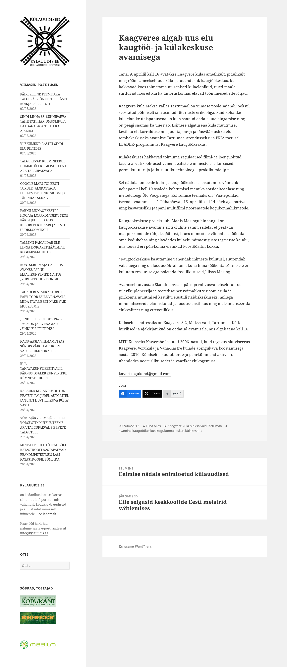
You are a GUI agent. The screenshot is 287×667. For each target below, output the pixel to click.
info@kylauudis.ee (34, 533)
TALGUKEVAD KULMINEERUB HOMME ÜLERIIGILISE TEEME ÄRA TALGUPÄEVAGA (43, 166)
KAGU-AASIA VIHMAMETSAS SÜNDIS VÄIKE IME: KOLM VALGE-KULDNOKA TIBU (42, 346)
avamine (125, 430)
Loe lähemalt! (46, 514)
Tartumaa (214, 426)
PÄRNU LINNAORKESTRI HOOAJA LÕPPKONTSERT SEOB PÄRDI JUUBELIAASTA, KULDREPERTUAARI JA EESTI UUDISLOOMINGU (44, 220)
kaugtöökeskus (144, 430)
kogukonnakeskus (170, 430)
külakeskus (193, 430)
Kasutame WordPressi (135, 546)
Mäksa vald (198, 426)
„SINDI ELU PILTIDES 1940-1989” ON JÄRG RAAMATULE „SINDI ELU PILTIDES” (41, 324)
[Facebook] (130, 394)
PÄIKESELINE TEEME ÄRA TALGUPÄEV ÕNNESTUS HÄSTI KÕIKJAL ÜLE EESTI (43, 99)
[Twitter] (152, 394)
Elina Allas (153, 426)
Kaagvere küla (178, 426)
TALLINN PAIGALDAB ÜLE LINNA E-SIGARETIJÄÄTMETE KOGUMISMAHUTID (42, 247)
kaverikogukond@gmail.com (145, 373)
